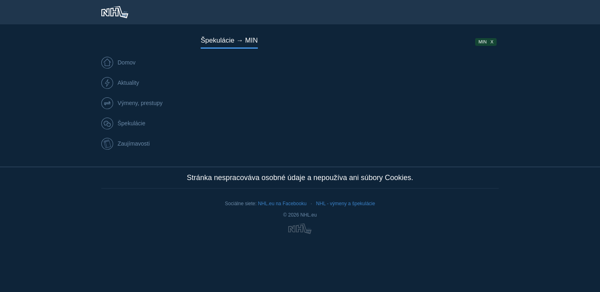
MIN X (485, 41)
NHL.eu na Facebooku (282, 203)
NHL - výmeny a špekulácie (345, 203)
